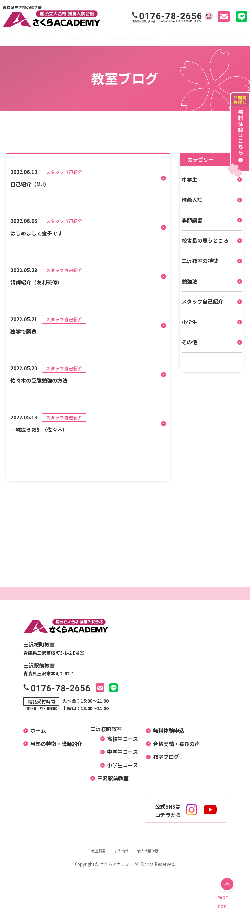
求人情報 (120, 850)
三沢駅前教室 (83, 37)
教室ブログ (235, 37)
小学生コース (120, 765)
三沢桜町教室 (43, 37)
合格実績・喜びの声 (190, 37)
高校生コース (120, 739)
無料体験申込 (166, 730)
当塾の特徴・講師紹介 (132, 37)
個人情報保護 (155, 850)
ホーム (10, 37)
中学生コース (120, 752)
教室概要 (90, 850)
